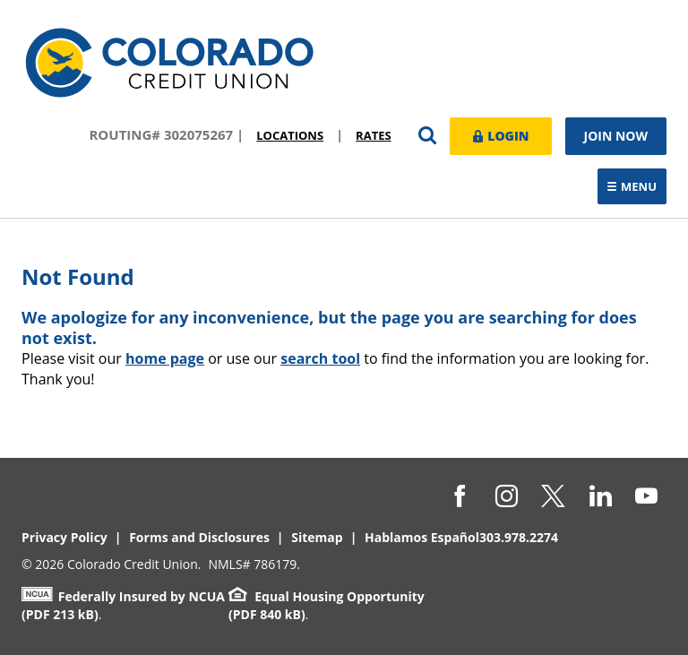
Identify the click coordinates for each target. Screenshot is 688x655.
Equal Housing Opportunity (326, 596)
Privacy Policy (65, 537)
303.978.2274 (518, 537)
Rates (373, 135)
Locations (289, 135)
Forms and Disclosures (199, 537)
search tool (320, 358)
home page (164, 358)
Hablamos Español (422, 537)
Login (500, 135)
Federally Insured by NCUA (123, 596)
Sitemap (316, 537)
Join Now (616, 135)
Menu (636, 187)
